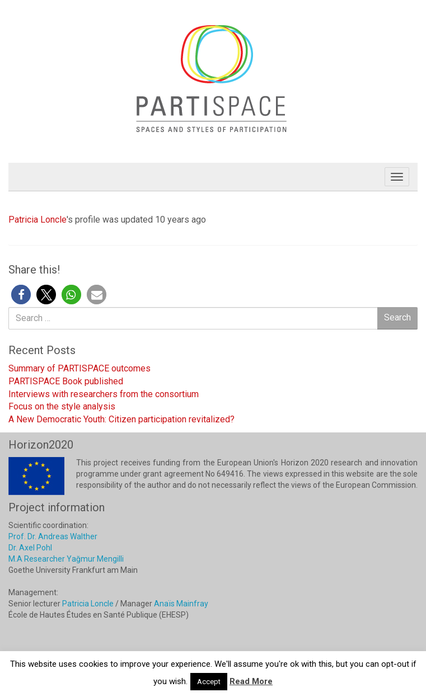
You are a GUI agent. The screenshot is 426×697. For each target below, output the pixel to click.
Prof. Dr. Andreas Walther (52, 536)
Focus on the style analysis (61, 406)
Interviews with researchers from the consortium (103, 394)
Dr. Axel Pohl (30, 547)
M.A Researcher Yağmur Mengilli (66, 558)
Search (397, 317)
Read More (251, 681)
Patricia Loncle (37, 219)
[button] (21, 294)
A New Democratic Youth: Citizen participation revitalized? (121, 419)
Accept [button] (209, 681)
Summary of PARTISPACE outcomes (79, 368)
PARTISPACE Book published (65, 381)
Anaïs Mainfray (181, 603)
